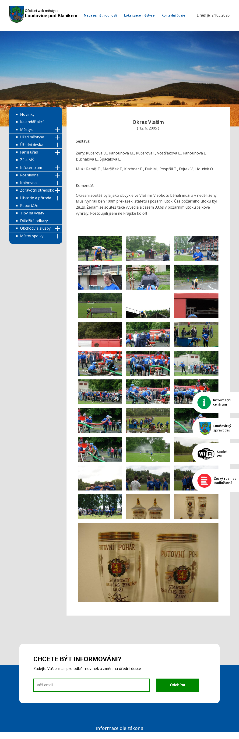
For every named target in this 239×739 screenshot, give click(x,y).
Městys (26, 129)
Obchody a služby (35, 228)
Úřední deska (31, 144)
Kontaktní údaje (173, 15)
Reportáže (29, 205)
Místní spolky (31, 235)
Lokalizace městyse (139, 15)
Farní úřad (29, 152)
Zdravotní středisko (37, 190)
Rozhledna (29, 175)
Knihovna (28, 182)
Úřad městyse (32, 137)
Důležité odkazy (34, 220)
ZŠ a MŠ (27, 159)
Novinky (27, 114)
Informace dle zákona (119, 728)
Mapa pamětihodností (100, 15)
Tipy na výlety (32, 213)
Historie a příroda (35, 197)
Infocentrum (31, 167)
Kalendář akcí (31, 121)
